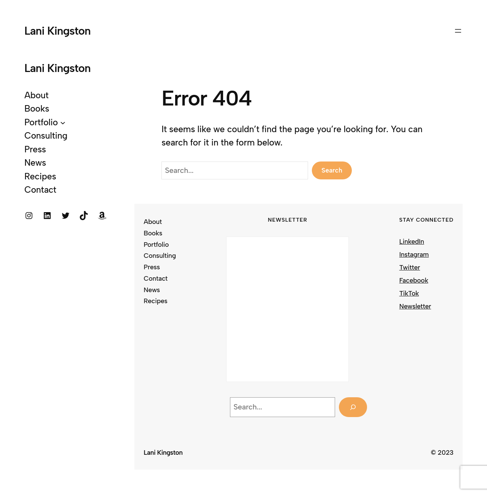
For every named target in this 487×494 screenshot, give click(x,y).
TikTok (409, 293)
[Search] (353, 407)
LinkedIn (411, 241)
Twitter (409, 267)
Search (331, 170)
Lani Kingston (57, 30)
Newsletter (415, 306)
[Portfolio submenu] (62, 122)
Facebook (413, 280)
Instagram (414, 254)
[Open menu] (458, 30)
